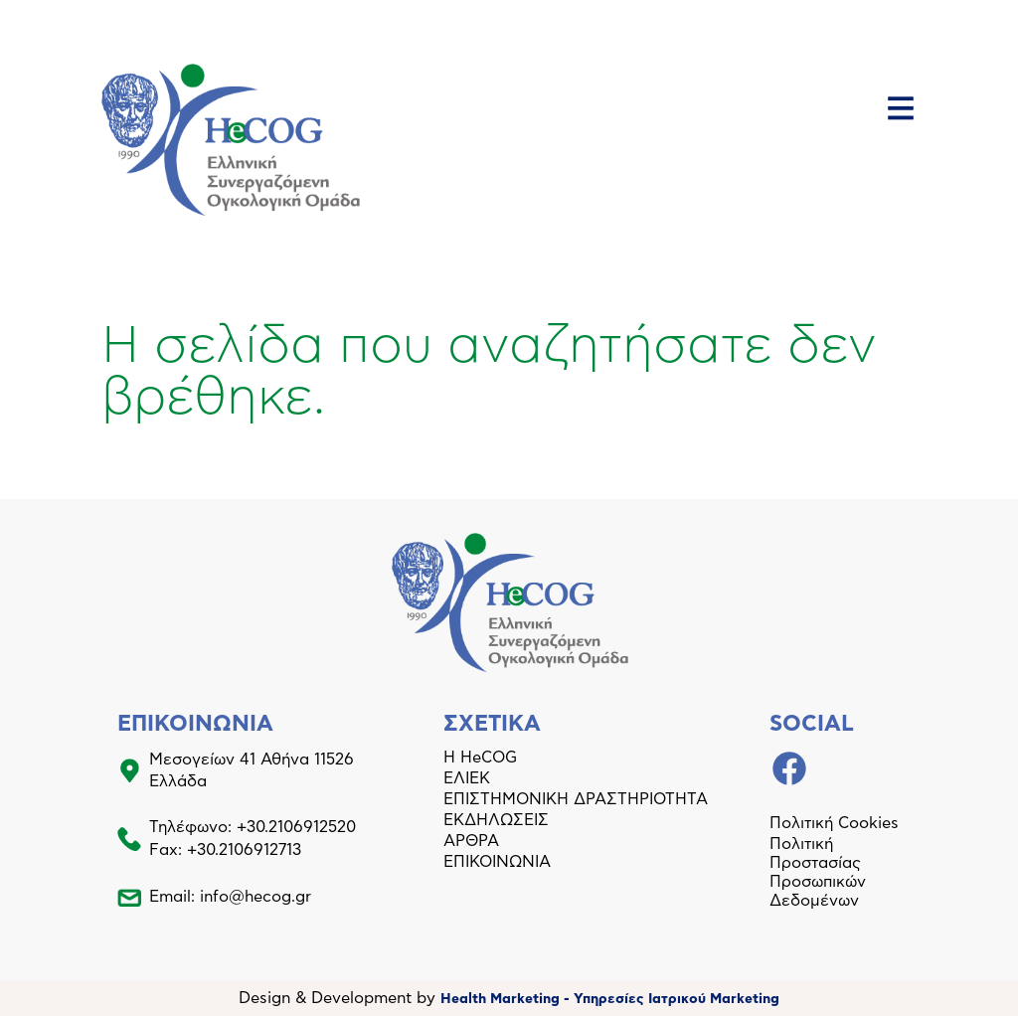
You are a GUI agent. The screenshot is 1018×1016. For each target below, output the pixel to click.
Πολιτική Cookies (834, 823)
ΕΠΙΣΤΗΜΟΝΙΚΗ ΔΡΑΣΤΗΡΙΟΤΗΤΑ (575, 799)
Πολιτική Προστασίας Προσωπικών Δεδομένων (817, 872)
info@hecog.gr (255, 897)
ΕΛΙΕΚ (466, 778)
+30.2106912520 (296, 827)
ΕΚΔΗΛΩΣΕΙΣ (496, 820)
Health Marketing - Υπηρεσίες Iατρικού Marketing (609, 999)
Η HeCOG (480, 757)
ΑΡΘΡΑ (471, 841)
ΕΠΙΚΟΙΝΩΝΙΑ (497, 862)
